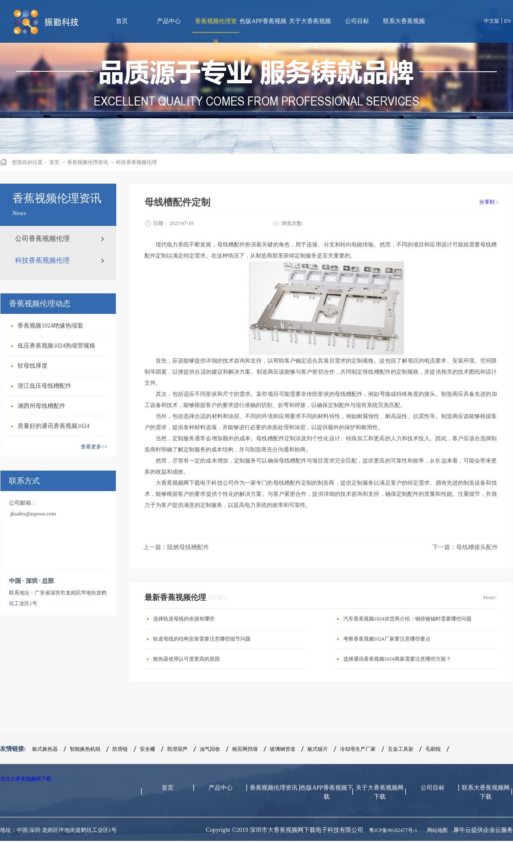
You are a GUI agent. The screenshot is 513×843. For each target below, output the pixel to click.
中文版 (491, 21)
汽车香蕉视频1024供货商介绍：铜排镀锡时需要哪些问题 (407, 619)
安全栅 (147, 749)
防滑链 (120, 749)
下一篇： (465, 547)
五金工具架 (400, 749)
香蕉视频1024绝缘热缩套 (50, 325)
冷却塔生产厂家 (358, 749)
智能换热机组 (85, 749)
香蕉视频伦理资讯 (87, 162)
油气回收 (210, 749)
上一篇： (176, 547)
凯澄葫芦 (177, 749)
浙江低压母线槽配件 (44, 386)
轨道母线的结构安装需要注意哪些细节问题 (202, 639)
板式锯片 (317, 749)
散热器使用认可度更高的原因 (186, 659)
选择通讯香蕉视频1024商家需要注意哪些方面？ (397, 659)
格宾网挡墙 (245, 749)
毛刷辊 (433, 749)
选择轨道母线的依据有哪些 (184, 619)
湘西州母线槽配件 (41, 406)
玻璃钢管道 (282, 749)
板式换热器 (45, 749)
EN (507, 21)
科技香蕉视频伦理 (136, 162)
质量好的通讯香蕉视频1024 (53, 426)
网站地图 (436, 830)
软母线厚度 (32, 366)
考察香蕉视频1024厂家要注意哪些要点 (386, 639)
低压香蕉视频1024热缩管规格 (56, 345)
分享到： (489, 202)
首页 (122, 21)
